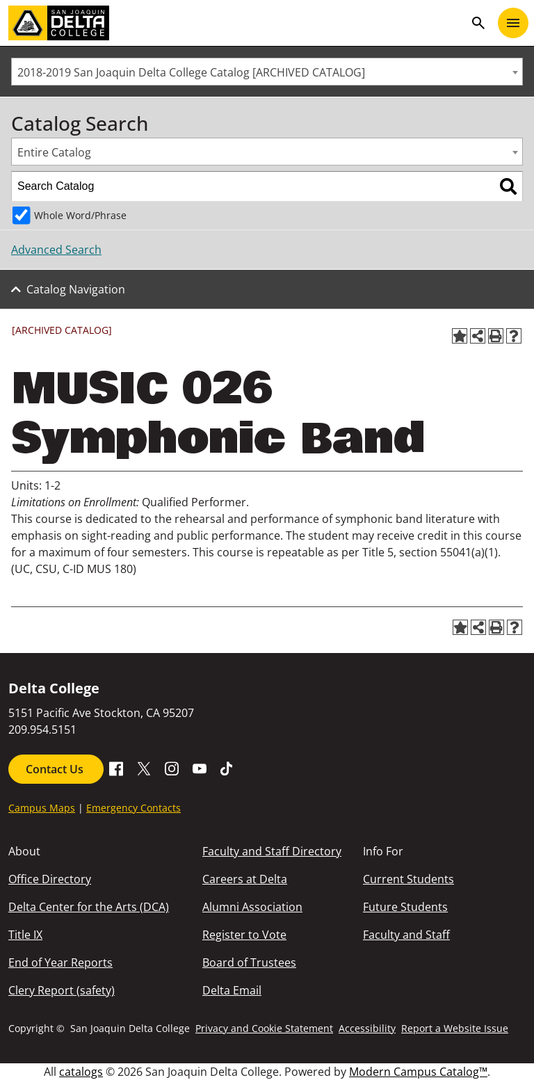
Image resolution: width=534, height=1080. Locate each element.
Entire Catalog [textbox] (54, 152)
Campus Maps (41, 807)
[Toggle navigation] (513, 23)
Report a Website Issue (454, 1028)
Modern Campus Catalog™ (418, 1071)
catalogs (81, 1071)
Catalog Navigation (75, 289)
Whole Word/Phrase (80, 215)
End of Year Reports (60, 962)
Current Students (408, 879)
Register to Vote (244, 934)
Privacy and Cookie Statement (264, 1028)
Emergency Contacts (133, 807)
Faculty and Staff (406, 934)
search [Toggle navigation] (478, 23)
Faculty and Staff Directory (271, 851)
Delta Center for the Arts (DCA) (88, 906)
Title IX (25, 934)
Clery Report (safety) (61, 990)
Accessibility (367, 1028)
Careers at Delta (244, 879)
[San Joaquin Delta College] (236, 23)
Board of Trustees (249, 962)
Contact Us (56, 769)
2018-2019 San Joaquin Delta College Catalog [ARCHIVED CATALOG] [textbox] (191, 72)
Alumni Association (252, 906)
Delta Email (231, 990)
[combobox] (267, 72)
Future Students (405, 906)
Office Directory (49, 879)
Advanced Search (56, 249)
